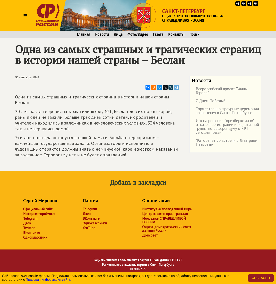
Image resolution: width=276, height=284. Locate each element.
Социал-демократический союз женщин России (166, 228)
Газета (158, 34)
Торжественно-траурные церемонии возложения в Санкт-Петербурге (225, 111)
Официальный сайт (38, 209)
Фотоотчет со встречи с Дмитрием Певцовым (225, 143)
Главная (83, 34)
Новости (102, 34)
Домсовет (150, 235)
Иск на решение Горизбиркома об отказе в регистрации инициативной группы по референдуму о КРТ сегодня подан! (225, 127)
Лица (118, 34)
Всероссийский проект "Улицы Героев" (219, 91)
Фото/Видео (137, 34)
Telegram (30, 218)
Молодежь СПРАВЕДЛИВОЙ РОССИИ (164, 220)
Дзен (27, 223)
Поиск (194, 34)
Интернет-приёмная (39, 214)
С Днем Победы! (208, 101)
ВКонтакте (31, 232)
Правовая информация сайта (48, 279)
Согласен (261, 278)
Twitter (28, 228)
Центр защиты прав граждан (165, 214)
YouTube (89, 228)
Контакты (176, 34)
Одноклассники (35, 237)
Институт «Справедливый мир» (167, 209)
